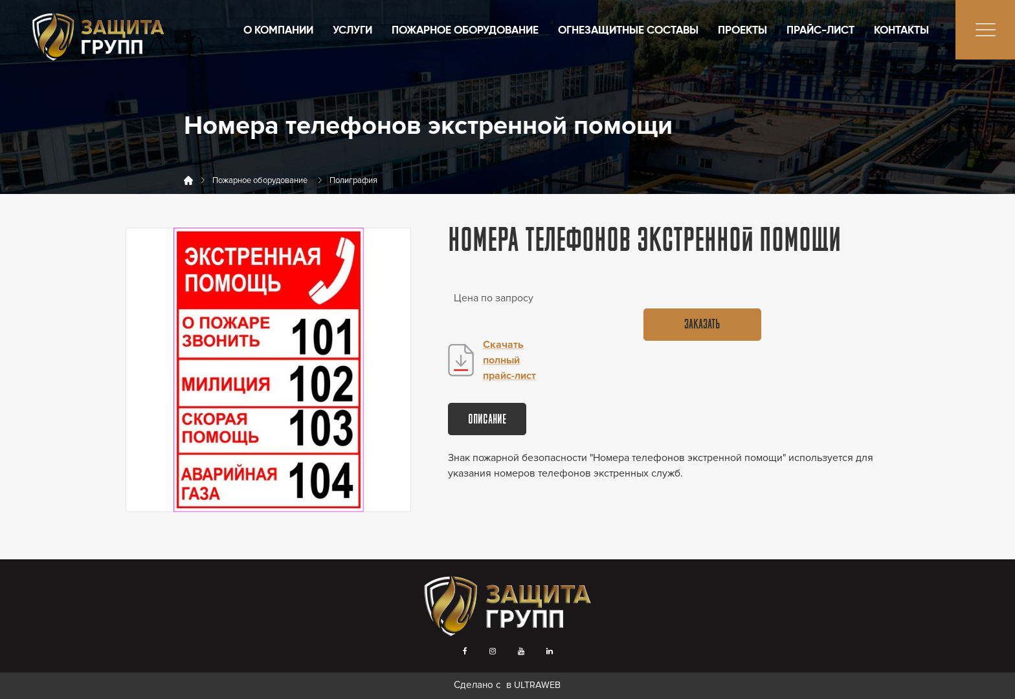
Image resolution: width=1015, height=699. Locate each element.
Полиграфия (353, 180)
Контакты (901, 30)
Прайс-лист (820, 30)
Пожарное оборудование (465, 30)
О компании (278, 30)
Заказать (702, 325)
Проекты (742, 30)
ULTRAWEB (537, 685)
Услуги (352, 30)
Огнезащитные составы (628, 30)
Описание (487, 420)
